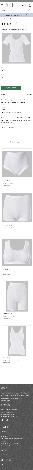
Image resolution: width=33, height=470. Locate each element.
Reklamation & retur (7, 446)
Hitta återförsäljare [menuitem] (14, 1)
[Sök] (29, 10)
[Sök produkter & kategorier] (15, 10)
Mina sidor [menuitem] (4, 1)
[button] (1, 5)
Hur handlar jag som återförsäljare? (12, 438)
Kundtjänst (4, 436)
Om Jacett (4, 431)
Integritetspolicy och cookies (9, 443)
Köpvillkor (4, 441)
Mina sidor (4, 434)
